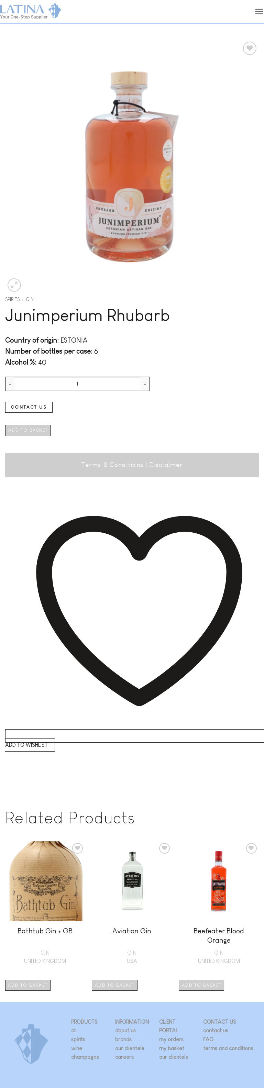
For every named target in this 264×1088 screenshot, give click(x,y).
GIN (30, 299)
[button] (259, 11)
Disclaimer (166, 464)
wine (76, 1048)
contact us (215, 1030)
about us (125, 1030)
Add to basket (28, 430)
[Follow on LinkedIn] (228, 1059)
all (73, 1030)
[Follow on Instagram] (208, 1059)
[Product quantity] (77, 384)
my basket (171, 1048)
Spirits (12, 299)
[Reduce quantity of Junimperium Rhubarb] (10, 384)
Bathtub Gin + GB (45, 931)
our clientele (129, 1048)
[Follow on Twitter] (218, 1059)
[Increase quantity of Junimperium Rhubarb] (145, 384)
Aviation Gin (131, 931)
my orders (171, 1039)
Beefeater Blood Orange (219, 935)
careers (124, 1057)
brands (123, 1039)
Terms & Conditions (112, 464)
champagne (85, 1057)
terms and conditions (228, 1048)
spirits (78, 1039)
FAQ (208, 1039)
